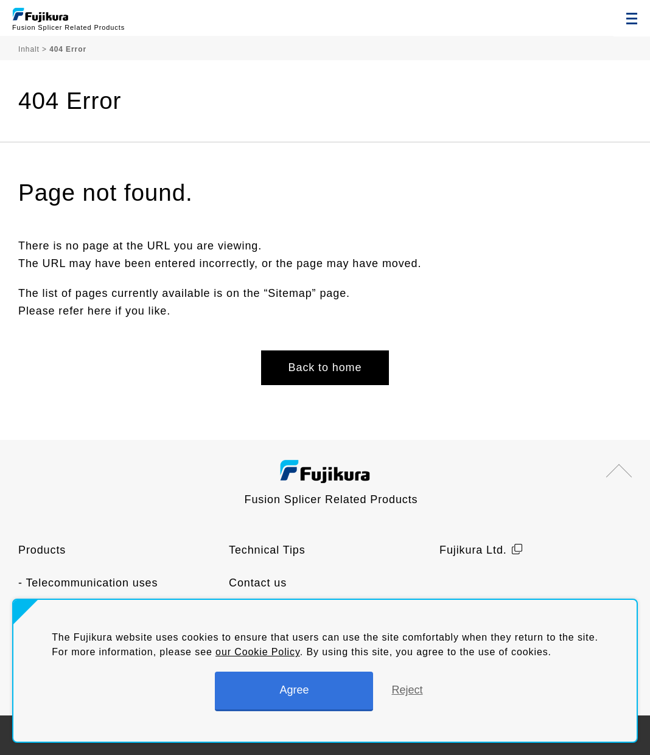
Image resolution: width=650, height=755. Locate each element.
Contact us (258, 583)
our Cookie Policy (257, 652)
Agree (294, 690)
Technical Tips (267, 550)
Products (42, 550)
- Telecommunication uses (88, 583)
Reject (406, 690)
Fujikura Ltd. (473, 550)
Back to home (325, 367)
